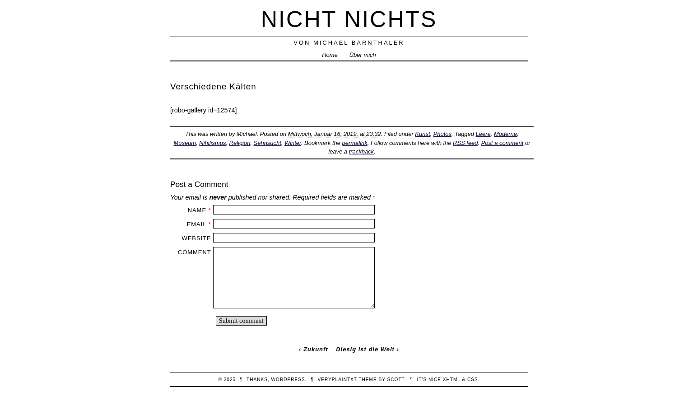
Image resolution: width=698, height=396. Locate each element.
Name (197, 210)
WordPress (288, 379)
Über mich (362, 54)
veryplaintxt (337, 379)
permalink (355, 143)
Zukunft (315, 349)
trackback (361, 151)
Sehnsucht (267, 143)
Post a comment (502, 143)
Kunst (422, 133)
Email (196, 224)
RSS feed (465, 143)
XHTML (452, 379)
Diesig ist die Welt (365, 349)
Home (330, 54)
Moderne (505, 133)
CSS (472, 379)
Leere (483, 133)
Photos (442, 133)
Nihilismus (212, 143)
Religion (240, 143)
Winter (292, 143)
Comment (194, 252)
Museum (184, 143)
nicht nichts (349, 19)
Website (196, 238)
